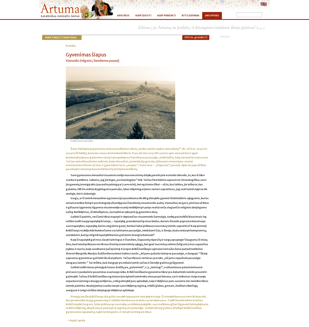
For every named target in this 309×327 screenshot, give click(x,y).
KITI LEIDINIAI (190, 15)
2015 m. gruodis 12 (195, 37)
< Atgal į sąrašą (76, 320)
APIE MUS (123, 15)
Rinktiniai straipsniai (60, 37)
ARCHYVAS (212, 15)
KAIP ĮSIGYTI (143, 15)
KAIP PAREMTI (166, 15)
